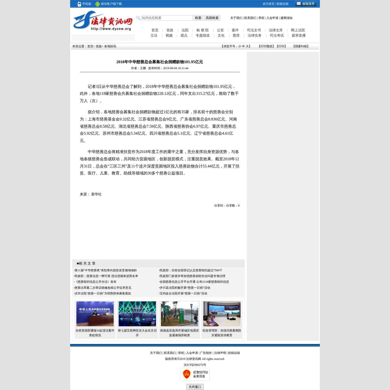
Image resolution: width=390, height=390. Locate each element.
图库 (236, 35)
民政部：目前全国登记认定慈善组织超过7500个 (191, 270)
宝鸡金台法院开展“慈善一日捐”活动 (183, 293)
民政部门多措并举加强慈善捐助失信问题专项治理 (192, 276)
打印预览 (266, 46)
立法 (153, 35)
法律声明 (220, 353)
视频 (169, 35)
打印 (281, 46)
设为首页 (269, 3)
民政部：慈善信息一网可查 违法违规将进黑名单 (106, 276)
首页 (154, 30)
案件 (235, 30)
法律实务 (255, 35)
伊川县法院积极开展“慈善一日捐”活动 (185, 287)
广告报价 (206, 353)
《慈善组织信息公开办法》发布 (95, 281)
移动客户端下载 (108, 3)
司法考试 (277, 35)
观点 (184, 35)
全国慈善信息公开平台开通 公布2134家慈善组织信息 (194, 281)
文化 (221, 35)
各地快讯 (110, 46)
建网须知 (286, 18)
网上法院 (298, 30)
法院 (185, 30)
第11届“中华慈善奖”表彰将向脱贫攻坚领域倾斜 (106, 270)
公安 (220, 30)
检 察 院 (202, 30)
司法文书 (254, 30)
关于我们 (236, 18)
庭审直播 (299, 35)
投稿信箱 (283, 3)
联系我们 (250, 18)
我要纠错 (301, 46)
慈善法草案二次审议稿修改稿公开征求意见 (103, 287)
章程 (261, 18)
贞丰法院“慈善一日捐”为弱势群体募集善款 (103, 293)
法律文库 (276, 30)
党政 (169, 30)
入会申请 (272, 18)
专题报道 (203, 35)
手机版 (84, 3)
